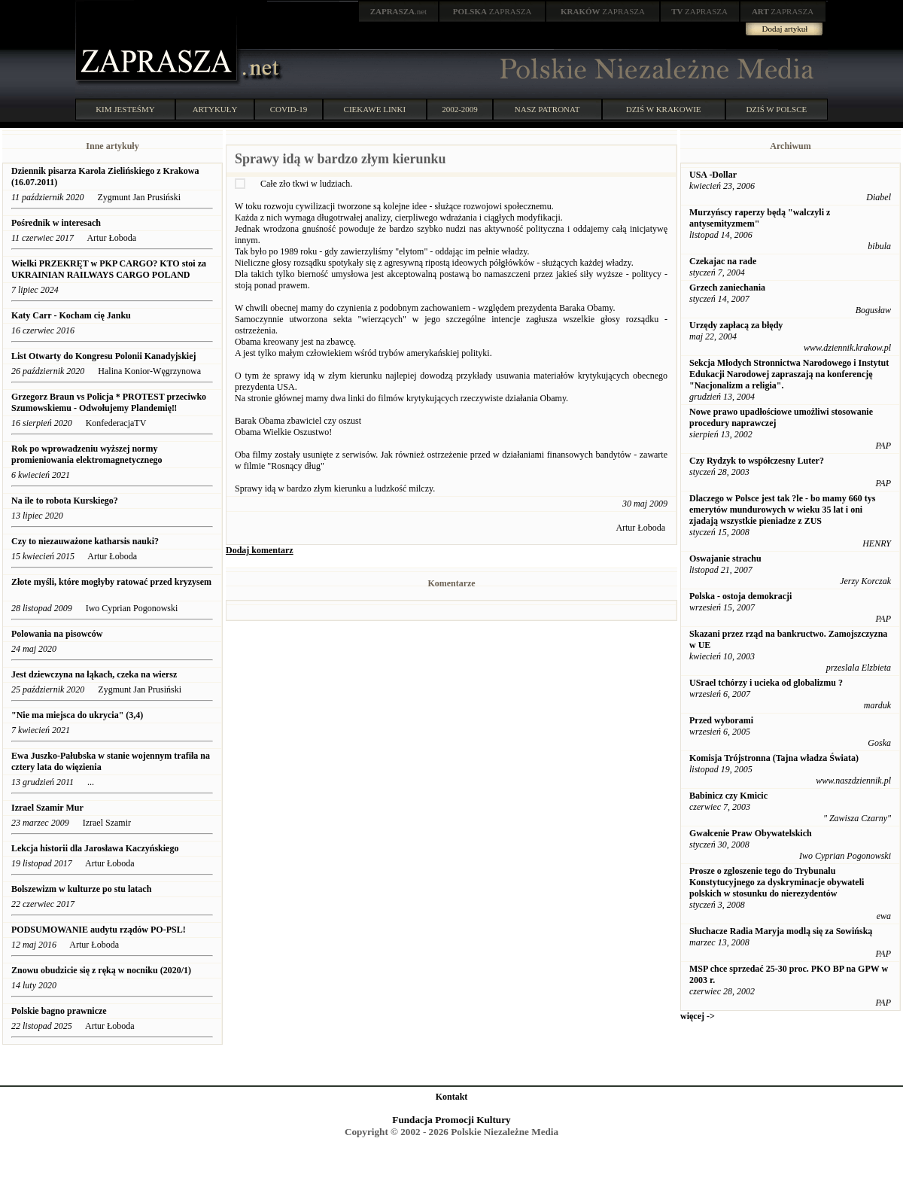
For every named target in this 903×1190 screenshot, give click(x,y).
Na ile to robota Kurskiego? (65, 500)
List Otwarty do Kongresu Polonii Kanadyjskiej (103, 356)
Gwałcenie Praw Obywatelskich (750, 833)
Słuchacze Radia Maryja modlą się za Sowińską (780, 931)
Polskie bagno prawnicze (59, 1011)
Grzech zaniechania (727, 287)
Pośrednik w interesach (56, 223)
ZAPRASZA (492, 11)
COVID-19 (289, 109)
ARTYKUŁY (215, 109)
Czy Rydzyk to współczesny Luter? (756, 460)
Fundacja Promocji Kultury (451, 1119)
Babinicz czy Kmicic (728, 795)
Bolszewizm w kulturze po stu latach (81, 889)
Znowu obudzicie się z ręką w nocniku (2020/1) (101, 970)
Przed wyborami (721, 720)
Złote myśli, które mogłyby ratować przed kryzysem (111, 582)
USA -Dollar (713, 174)
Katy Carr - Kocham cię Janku (71, 315)
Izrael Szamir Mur (47, 807)
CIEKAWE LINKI (375, 109)
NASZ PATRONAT (547, 109)
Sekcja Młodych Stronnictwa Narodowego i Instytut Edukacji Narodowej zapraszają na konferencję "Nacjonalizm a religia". (789, 374)
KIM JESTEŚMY (125, 109)
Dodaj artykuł (785, 28)
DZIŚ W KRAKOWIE (663, 109)
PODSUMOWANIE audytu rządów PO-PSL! (99, 929)
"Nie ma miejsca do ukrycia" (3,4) (77, 715)
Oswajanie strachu (725, 558)
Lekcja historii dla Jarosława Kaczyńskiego (94, 848)
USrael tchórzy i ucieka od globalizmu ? (766, 682)
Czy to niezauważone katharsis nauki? (85, 541)
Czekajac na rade (722, 261)
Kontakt (452, 1096)
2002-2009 (460, 109)
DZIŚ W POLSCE (776, 109)
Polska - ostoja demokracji (740, 596)
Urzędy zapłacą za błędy (736, 325)
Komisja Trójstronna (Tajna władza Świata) (774, 758)
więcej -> (697, 1016)
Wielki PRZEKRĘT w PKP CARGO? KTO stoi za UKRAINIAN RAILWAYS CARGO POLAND (108, 269)
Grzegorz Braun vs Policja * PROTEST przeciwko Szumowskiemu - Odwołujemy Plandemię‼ (108, 402)
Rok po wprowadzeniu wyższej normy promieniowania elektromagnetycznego (87, 454)
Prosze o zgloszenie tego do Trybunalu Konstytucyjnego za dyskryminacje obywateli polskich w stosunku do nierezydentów (776, 882)
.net (398, 11)
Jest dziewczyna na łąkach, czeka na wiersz (94, 674)
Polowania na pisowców (56, 633)
